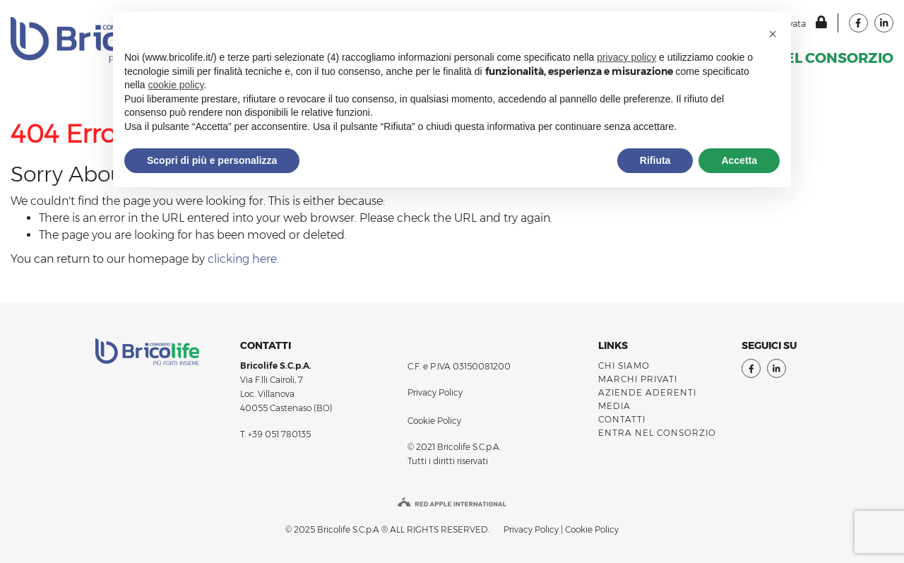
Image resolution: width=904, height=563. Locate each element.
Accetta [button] (739, 160)
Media (614, 406)
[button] (772, 34)
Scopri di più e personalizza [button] (212, 160)
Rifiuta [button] (655, 160)
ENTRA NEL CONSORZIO (657, 432)
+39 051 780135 (279, 434)
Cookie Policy (434, 420)
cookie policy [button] (175, 84)
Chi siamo (624, 365)
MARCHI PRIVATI (637, 379)
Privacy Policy (435, 392)
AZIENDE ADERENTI (647, 392)
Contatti (622, 419)
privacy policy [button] (626, 57)
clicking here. (243, 259)
